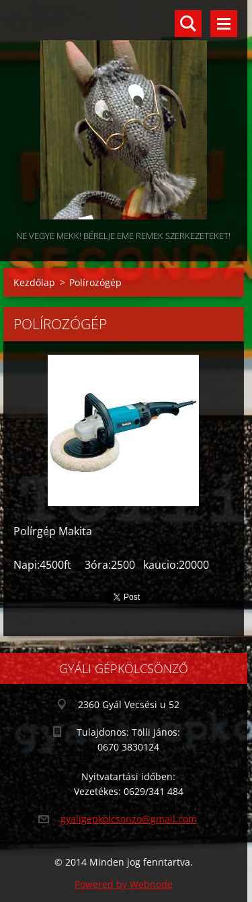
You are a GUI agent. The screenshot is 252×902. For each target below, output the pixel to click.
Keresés (188, 23)
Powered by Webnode (124, 884)
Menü (223, 23)
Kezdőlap (34, 282)
